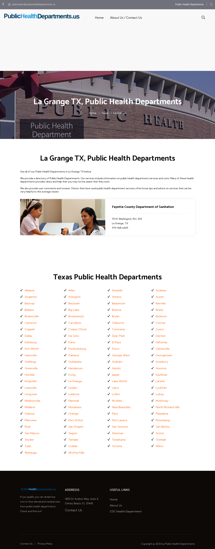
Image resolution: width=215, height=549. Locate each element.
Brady (160, 309)
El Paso (117, 341)
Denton (161, 334)
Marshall (74, 398)
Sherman (118, 430)
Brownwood (76, 315)
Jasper (116, 372)
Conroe (161, 322)
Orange (73, 410)
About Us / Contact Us (126, 17)
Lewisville (31, 385)
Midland (30, 404)
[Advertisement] (107, 48)
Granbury (163, 360)
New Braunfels (122, 404)
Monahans (75, 404)
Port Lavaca (120, 417)
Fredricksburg (78, 347)
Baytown (74, 303)
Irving (72, 372)
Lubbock (74, 391)
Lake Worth (120, 379)
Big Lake (74, 309)
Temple (73, 436)
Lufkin (116, 391)
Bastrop (30, 303)
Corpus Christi (78, 328)
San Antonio (120, 423)
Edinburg (31, 341)
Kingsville (31, 379)
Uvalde (73, 442)
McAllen (118, 398)
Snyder (30, 436)
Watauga (31, 449)
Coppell (30, 328)
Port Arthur (76, 417)
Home (99, 17)
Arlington (75, 296)
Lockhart (162, 385)
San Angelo (76, 423)
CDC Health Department (126, 507)
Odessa (30, 410)
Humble (30, 372)
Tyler (28, 442)
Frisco (116, 347)
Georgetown (165, 353)
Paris (115, 410)
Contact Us (73, 506)
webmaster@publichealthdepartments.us (31, 4)
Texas (104, 113)
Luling (160, 391)
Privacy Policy (45, 539)
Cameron (31, 322)
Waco (160, 442)
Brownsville (32, 315)
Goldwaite (75, 360)
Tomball (161, 436)
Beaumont (119, 303)
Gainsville (31, 353)
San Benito (163, 423)
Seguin (73, 430)
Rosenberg (163, 417)
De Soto (74, 334)
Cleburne (118, 322)
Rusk (28, 423)
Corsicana (119, 328)
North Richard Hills (169, 404)
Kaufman (162, 372)
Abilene (30, 290)
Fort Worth (32, 347)
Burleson (162, 315)
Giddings (31, 360)
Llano (116, 385)
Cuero (160, 328)
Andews (161, 290)
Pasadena (162, 410)
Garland (74, 353)
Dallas (29, 334)
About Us (116, 501)
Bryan (116, 315)
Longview (31, 391)
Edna (72, 341)
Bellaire (30, 309)
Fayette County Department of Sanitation (144, 207)
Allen (72, 290)
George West (121, 353)
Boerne (117, 309)
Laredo (161, 379)
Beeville (161, 303)
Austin (160, 296)
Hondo (117, 366)
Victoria (117, 442)
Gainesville (163, 347)
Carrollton (75, 322)
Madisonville (33, 398)
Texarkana (119, 436)
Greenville (32, 366)
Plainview (31, 417)
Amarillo (118, 290)
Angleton (31, 296)
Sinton (160, 430)
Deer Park (119, 334)
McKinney (163, 398)
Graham (118, 360)
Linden (73, 385)
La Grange (120, 113)
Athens (117, 296)
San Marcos (33, 430)
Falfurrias (162, 341)
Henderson (76, 366)
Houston (162, 366)
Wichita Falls (77, 449)
